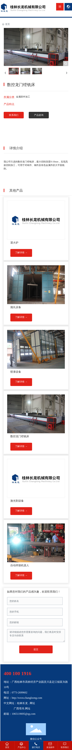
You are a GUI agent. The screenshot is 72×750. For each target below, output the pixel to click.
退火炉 (14, 242)
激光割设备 (17, 500)
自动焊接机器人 (19, 565)
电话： (8, 692)
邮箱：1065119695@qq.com (19, 713)
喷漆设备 (15, 371)
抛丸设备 (15, 307)
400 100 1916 (17, 673)
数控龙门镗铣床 (19, 436)
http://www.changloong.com (27, 697)
